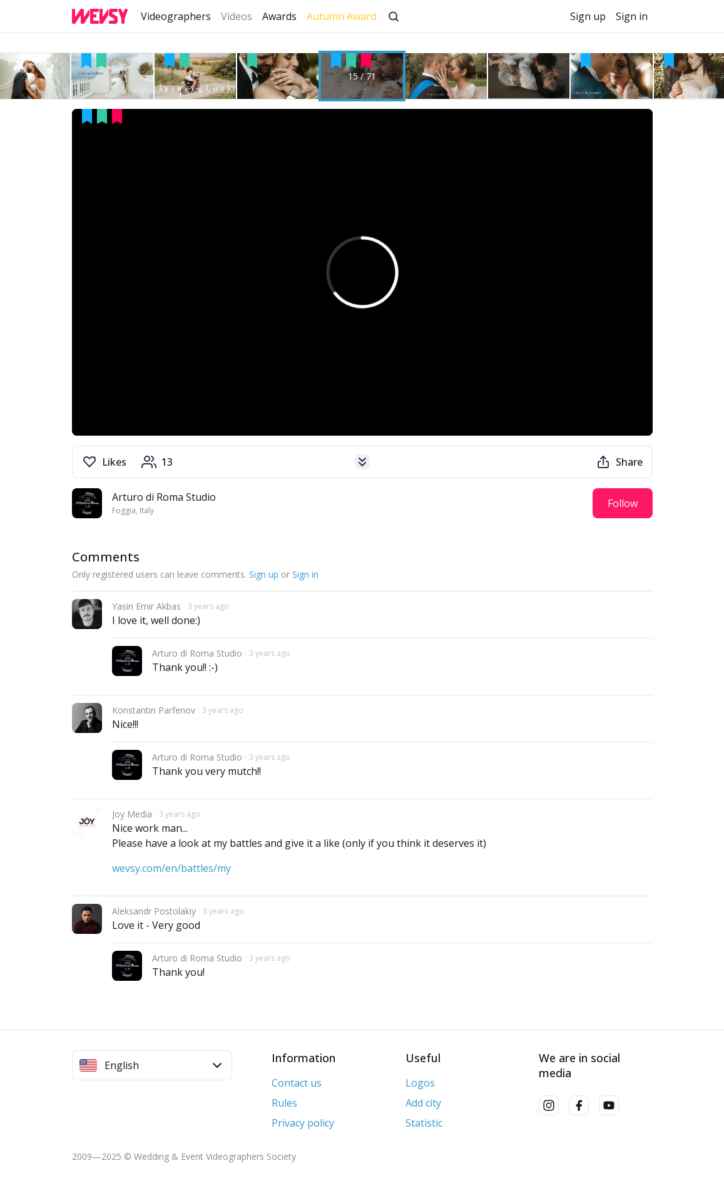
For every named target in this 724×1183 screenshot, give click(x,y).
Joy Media (132, 814)
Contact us (297, 1083)
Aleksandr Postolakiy (154, 911)
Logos (420, 1083)
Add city (423, 1103)
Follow (623, 503)
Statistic (423, 1123)
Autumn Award (341, 16)
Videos (236, 16)
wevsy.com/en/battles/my (171, 868)
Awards (279, 16)
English (150, 1065)
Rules (284, 1103)
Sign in (632, 16)
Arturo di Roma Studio (164, 497)
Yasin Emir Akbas (146, 606)
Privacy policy (303, 1123)
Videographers (176, 16)
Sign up (588, 16)
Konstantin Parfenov (153, 710)
